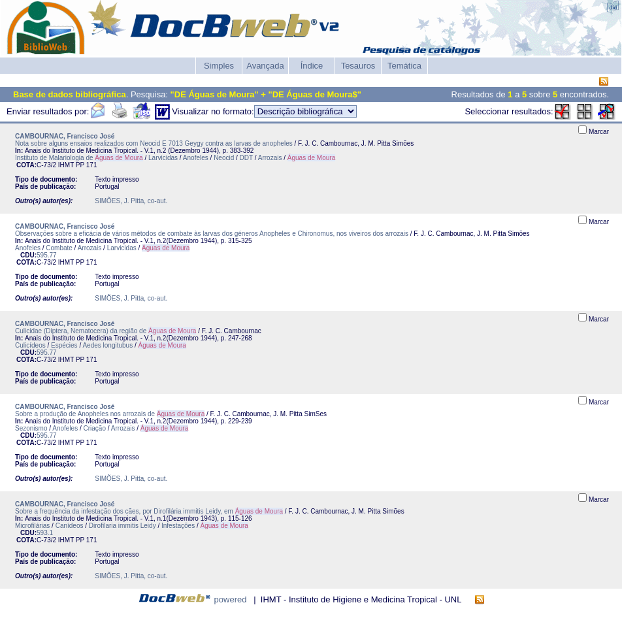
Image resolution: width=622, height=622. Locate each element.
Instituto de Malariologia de (79, 157)
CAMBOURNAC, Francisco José (64, 136)
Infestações (178, 525)
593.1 (45, 532)
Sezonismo (31, 428)
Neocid (224, 157)
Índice (312, 66)
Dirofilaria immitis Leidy (122, 525)
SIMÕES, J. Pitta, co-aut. (131, 201)
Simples (219, 66)
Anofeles (195, 157)
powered (230, 599)
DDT (246, 157)
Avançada (265, 66)
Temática (404, 66)
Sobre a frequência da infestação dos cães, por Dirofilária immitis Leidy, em (149, 511)
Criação (95, 428)
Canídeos (70, 525)
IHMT (66, 165)
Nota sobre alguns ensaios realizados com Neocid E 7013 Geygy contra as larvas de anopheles (154, 143)
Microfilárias (32, 525)
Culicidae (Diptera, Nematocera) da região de (105, 331)
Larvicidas (163, 157)
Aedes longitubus (107, 345)
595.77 (47, 255)
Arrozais (270, 157)
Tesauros (358, 66)
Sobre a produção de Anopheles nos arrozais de (110, 413)
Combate (59, 248)
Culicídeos (30, 345)
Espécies (64, 345)
